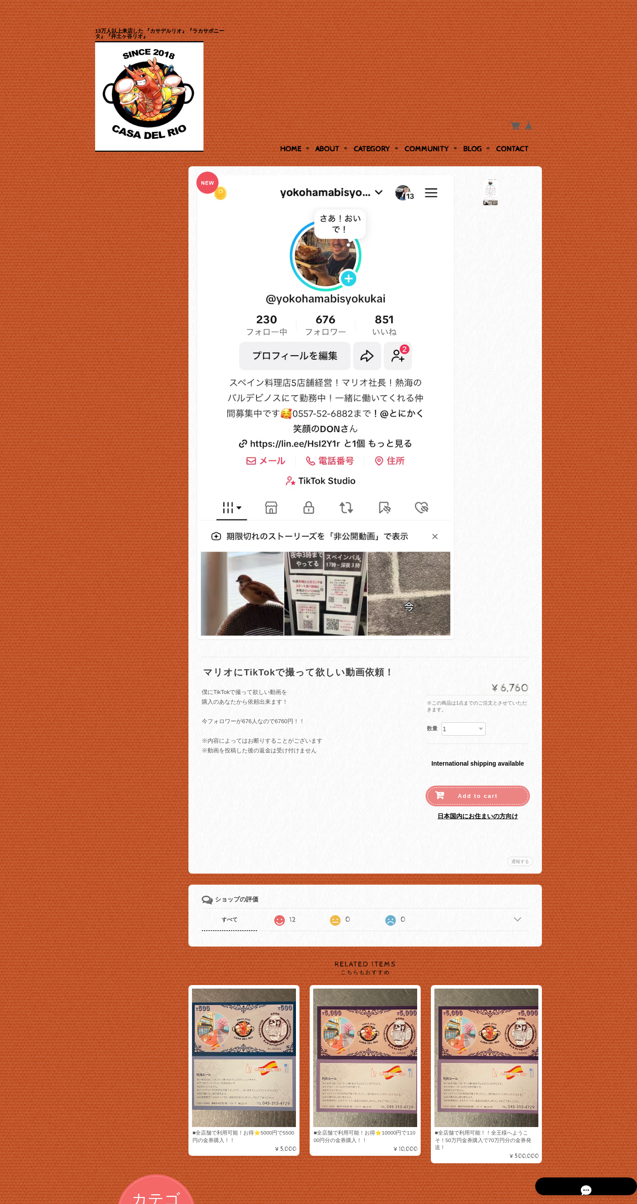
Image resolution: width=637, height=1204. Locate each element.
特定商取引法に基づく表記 (140, 531)
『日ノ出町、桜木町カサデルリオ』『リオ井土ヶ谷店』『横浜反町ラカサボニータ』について (142, 467)
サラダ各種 (120, 330)
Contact (512, 131)
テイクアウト (123, 382)
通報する (520, 844)
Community (426, 131)
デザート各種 (123, 347)
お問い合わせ (124, 496)
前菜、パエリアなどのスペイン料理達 (143, 291)
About (327, 131)
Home (290, 131)
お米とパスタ (123, 365)
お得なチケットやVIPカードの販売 (142, 265)
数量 (432, 711)
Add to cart (478, 778)
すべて (238, 902)
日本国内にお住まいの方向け (477, 798)
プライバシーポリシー (134, 514)
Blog (472, 131)
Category (371, 131)
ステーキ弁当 (123, 312)
